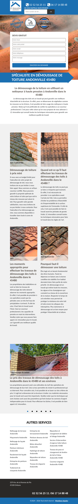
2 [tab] (32, 411)
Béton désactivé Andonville (36, 445)
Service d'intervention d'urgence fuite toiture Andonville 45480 (58, 443)
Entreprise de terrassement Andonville (39, 432)
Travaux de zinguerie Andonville (37, 465)
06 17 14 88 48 (57, 4)
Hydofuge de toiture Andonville (37, 452)
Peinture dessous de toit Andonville (39, 438)
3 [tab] (36, 411)
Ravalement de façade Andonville (18, 456)
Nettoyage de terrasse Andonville (18, 432)
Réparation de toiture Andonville (38, 458)
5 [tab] (45, 411)
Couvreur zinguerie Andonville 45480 (57, 463)
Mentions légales (61, 501)
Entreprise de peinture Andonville (18, 462)
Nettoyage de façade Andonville (17, 442)
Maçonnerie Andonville (18, 437)
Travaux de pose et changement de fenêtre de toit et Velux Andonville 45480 (58, 454)
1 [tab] (27, 411)
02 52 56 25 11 (36, 4)
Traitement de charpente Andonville (18, 469)
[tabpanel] (39, 375)
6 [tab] (50, 411)
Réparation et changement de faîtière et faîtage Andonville (58, 433)
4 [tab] (41, 411)
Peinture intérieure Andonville (17, 449)
